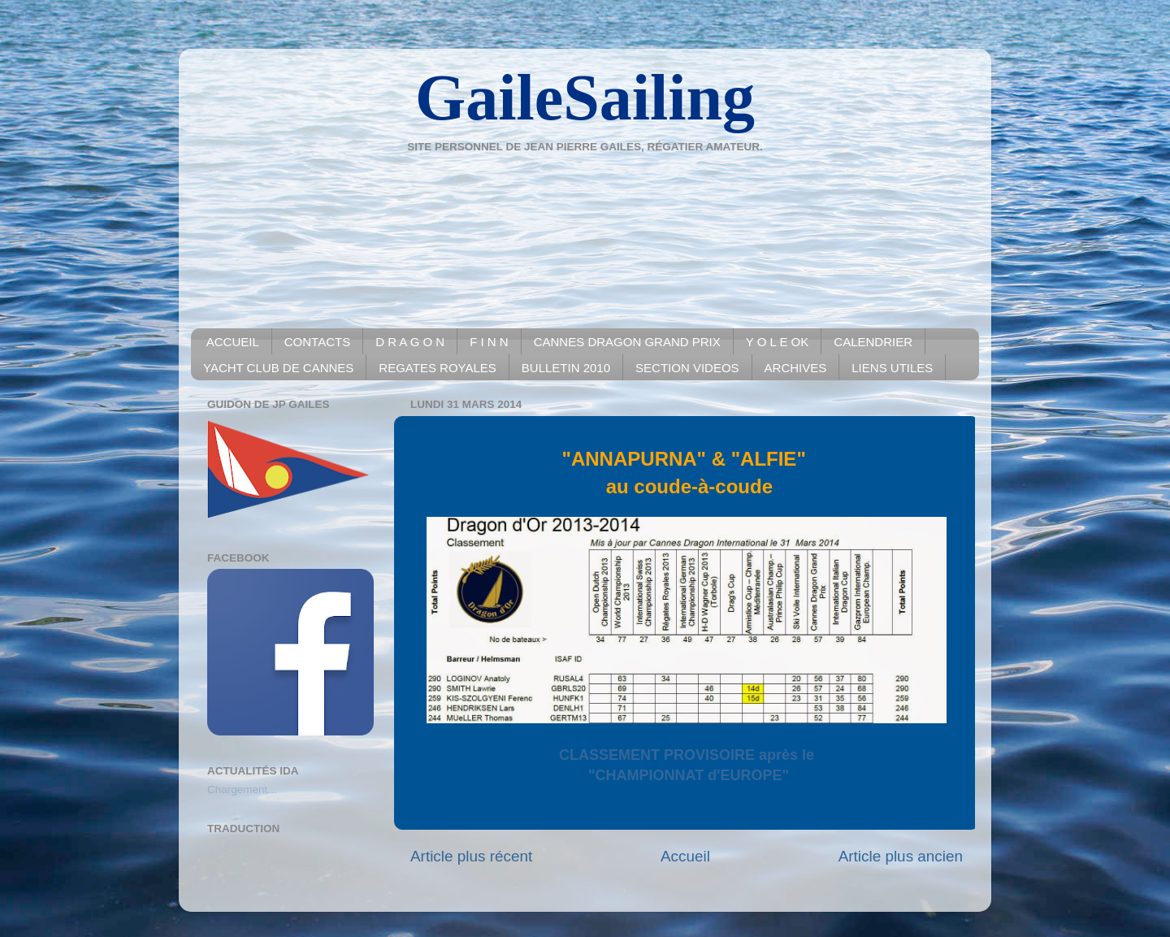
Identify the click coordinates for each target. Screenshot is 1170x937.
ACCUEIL (232, 342)
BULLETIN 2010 (566, 368)
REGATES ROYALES (437, 368)
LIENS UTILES (892, 368)
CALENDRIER (873, 342)
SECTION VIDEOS (687, 368)
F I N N (489, 342)
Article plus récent (471, 856)
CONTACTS (317, 342)
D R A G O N (409, 342)
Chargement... (242, 789)
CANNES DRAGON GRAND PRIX (627, 342)
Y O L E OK (777, 342)
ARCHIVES (796, 368)
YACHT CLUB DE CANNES (278, 368)
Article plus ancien (900, 856)
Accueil (685, 856)
